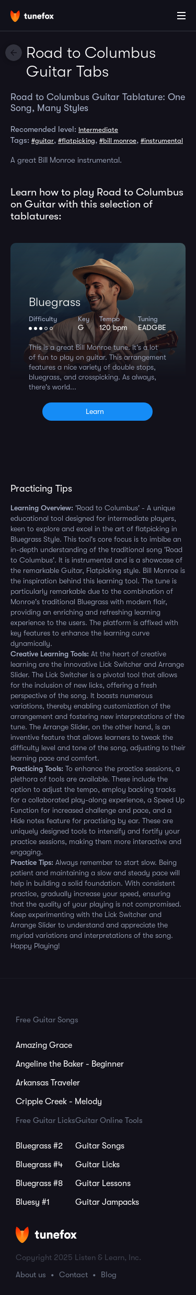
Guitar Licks (97, 1164)
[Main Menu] (181, 15)
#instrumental (162, 140)
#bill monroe (117, 140)
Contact (73, 1274)
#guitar (42, 140)
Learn (95, 411)
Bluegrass (54, 302)
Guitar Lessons (103, 1183)
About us (31, 1274)
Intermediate (98, 129)
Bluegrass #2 (39, 1146)
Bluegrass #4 (39, 1164)
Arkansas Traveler (48, 1083)
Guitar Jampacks (107, 1202)
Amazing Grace (44, 1045)
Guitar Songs (99, 1146)
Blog (109, 1274)
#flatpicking (76, 140)
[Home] (41, 17)
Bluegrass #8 (39, 1183)
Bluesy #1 (33, 1202)
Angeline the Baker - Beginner (70, 1064)
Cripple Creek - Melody (59, 1101)
